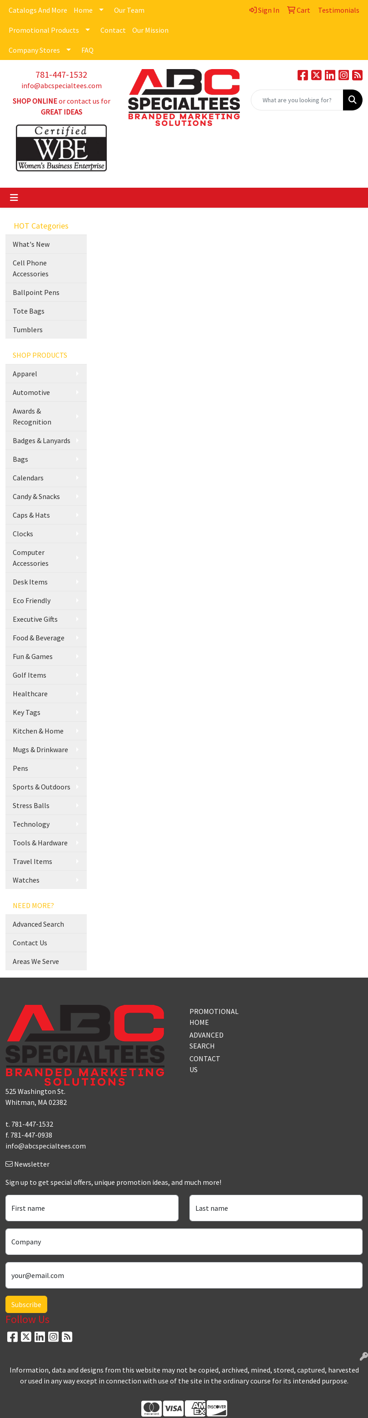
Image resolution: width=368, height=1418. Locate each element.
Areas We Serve (36, 961)
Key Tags (26, 712)
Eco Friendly (31, 600)
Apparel (25, 373)
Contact (113, 30)
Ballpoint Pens (36, 292)
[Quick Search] (297, 100)
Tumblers (28, 329)
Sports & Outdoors (41, 786)
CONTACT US (204, 1064)
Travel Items (32, 861)
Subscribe (26, 1304)
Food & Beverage (39, 637)
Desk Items (30, 581)
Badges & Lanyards (41, 440)
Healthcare (30, 693)
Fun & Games (33, 656)
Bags (20, 459)
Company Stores (34, 50)
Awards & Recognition (32, 416)
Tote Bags (29, 310)
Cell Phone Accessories (31, 268)
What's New (31, 244)
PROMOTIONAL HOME (206, 1017)
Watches (26, 879)
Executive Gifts (35, 619)
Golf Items (29, 674)
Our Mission (150, 30)
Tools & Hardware (40, 842)
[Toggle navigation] (14, 197)
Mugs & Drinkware (40, 749)
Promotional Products (44, 30)
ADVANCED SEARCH (206, 1040)
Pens (20, 768)
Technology (31, 824)
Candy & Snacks (36, 496)
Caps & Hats (31, 514)
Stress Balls (31, 805)
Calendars (28, 477)
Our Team (129, 10)
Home (83, 10)
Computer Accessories (31, 558)
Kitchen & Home (38, 730)
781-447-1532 (61, 74)
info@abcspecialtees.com (61, 85)
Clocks (23, 533)
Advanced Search (38, 924)
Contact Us (30, 942)
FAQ (87, 50)
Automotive (31, 392)
